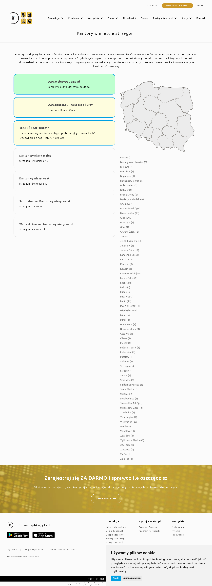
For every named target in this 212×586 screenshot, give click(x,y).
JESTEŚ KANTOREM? (34, 127)
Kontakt (200, 18)
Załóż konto (103, 498)
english (201, 6)
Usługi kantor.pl (114, 531)
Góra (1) (124, 227)
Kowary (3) (126, 269)
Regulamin (12, 550)
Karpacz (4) (126, 259)
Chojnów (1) (127, 204)
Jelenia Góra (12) (129, 250)
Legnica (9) (126, 282)
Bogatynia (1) (127, 176)
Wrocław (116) (128, 431)
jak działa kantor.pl (116, 527)
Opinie (144, 18)
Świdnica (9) (127, 394)
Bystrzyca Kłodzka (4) (132, 199)
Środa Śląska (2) (129, 389)
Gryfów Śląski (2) (129, 231)
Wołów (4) (126, 426)
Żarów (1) (125, 454)
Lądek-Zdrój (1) (128, 278)
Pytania (176, 531)
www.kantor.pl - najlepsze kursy (70, 104)
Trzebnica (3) (127, 412)
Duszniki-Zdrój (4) (130, 208)
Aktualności (129, 18)
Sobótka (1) (126, 361)
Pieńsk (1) (125, 343)
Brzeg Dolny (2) (129, 194)
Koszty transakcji (115, 538)
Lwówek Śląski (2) (130, 306)
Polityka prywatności (33, 550)
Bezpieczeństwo (115, 535)
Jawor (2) (125, 236)
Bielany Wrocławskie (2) (133, 162)
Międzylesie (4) (128, 310)
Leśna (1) (125, 287)
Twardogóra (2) (128, 417)
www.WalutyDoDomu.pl (64, 81)
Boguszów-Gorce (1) (131, 180)
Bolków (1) (126, 190)
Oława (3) (125, 338)
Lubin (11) (125, 301)
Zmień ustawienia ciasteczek (63, 550)
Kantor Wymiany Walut (35, 155)
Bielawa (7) (126, 167)
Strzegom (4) (127, 366)
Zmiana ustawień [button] (132, 578)
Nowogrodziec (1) (130, 329)
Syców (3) (125, 375)
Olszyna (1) (126, 333)
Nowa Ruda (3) (128, 324)
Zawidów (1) (127, 435)
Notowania (178, 527)
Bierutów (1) (127, 171)
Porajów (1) (126, 357)
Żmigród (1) (126, 459)
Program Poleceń (148, 527)
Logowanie (152, 6)
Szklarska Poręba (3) (131, 384)
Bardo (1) (125, 157)
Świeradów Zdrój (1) (131, 403)
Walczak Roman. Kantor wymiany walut (46, 224)
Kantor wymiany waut (34, 178)
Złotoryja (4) (127, 449)
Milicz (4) (125, 315)
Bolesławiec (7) (128, 185)
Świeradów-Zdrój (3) (131, 408)
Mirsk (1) (125, 319)
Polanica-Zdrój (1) (130, 347)
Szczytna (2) (127, 380)
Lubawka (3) (127, 296)
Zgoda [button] (116, 578)
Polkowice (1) (127, 352)
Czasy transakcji (114, 542)
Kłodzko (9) (126, 264)
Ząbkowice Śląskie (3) (132, 440)
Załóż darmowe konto (177, 6)
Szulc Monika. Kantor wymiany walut (45, 201)
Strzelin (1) (126, 370)
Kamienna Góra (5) (130, 255)
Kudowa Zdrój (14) (130, 273)
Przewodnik (178, 535)
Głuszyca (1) (127, 222)
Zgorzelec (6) (127, 445)
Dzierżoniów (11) (129, 213)
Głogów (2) (126, 218)
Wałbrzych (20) (128, 421)
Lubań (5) (125, 292)
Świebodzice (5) (129, 398)
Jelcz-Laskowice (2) (131, 241)
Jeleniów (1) (127, 245)
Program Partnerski (149, 531)
